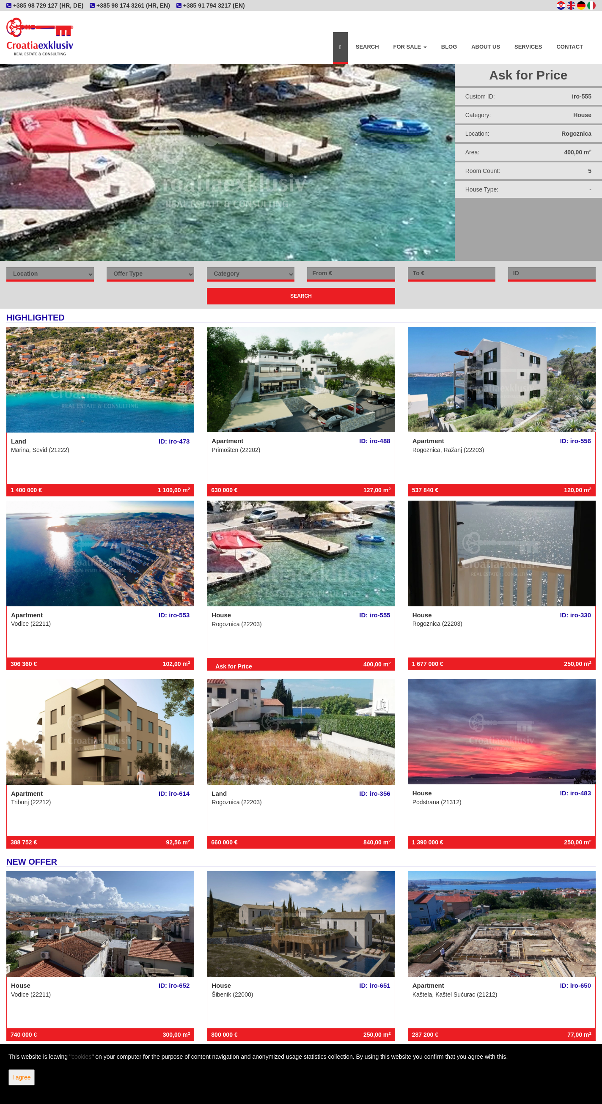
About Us (485, 47)
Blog (449, 47)
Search (367, 47)
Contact (569, 47)
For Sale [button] (410, 47)
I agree (21, 1077)
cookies (81, 1056)
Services (528, 47)
